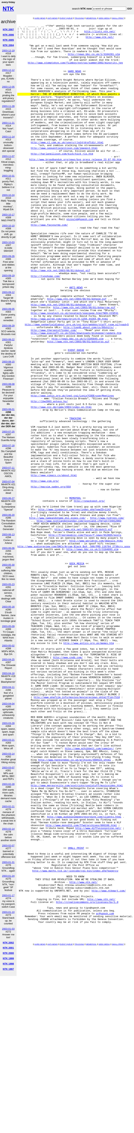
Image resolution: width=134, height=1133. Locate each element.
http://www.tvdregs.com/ (107, 617)
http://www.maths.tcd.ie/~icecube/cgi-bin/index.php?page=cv (75, 1041)
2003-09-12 (8, 292)
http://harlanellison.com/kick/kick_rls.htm (62, 180)
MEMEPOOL (91, 18)
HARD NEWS (40, 18)
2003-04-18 (8, 673)
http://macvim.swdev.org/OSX (51, 580)
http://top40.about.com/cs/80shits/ (88, 388)
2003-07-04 (8, 481)
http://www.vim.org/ (45, 573)
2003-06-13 (8, 534)
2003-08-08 (8, 384)
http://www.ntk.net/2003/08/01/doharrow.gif (84, 364)
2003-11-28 (8, 106)
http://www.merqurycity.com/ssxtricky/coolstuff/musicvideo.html (77, 938)
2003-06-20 (8, 514)
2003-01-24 (8, 875)
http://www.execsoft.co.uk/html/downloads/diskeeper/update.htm (76, 395)
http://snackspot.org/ (89, 597)
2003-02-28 (8, 784)
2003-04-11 (8, 687)
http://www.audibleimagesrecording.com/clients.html (84, 976)
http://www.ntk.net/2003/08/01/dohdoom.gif (61, 361)
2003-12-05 (8, 86)
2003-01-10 (8, 912)
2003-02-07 (8, 845)
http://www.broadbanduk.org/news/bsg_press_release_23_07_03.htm (75, 187)
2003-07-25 (8, 431)
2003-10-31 (8, 175)
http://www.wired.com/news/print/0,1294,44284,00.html (69, 378)
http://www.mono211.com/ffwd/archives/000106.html (81, 986)
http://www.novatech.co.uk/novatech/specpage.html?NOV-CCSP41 (74, 371)
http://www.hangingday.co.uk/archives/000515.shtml (74, 907)
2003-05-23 (8, 584)
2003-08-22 (8, 339)
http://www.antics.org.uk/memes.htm (88, 767)
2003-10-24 (8, 195)
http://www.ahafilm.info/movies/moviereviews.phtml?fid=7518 (77, 832)
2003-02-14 (8, 828)
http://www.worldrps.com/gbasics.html (96, 644)
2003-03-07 (8, 767)
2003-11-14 (8, 136)
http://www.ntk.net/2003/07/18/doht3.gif (83, 631)
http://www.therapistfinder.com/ (54, 392)
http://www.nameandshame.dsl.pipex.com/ (57, 617)
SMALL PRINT (118, 18)
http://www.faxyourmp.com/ (49, 265)
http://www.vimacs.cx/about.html (54, 566)
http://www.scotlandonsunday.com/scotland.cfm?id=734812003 (79, 621)
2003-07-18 (8, 445)
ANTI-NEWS (52, 18)
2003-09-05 (8, 308)
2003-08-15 (8, 361)
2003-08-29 (8, 325)
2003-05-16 (8, 606)
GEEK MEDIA (104, 18)
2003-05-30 (8, 564)
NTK (8, 9)
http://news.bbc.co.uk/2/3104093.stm (92, 655)
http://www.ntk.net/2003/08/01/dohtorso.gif (78, 405)
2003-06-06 (8, 548)
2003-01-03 (8, 928)
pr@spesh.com (105, 1092)
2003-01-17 (8, 895)
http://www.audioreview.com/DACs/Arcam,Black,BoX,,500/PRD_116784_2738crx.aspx (73, 651)
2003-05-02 (8, 645)
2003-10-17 (8, 214)
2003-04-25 (8, 659)
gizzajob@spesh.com (79, 259)
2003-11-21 (8, 122)
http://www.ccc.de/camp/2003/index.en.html (61, 484)
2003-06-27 (8, 498)
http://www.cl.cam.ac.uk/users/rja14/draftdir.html (67, 166)
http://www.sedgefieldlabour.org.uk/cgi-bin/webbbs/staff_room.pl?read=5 (77, 385)
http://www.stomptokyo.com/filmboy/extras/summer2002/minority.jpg (75, 71)
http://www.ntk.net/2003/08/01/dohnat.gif (60, 320)
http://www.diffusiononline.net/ (98, 989)
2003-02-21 (8, 806)
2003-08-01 (8, 409)
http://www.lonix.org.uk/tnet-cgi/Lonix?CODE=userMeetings (72, 470)
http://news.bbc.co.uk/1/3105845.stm (78, 402)
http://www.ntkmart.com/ (109, 1064)
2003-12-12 (8, 70)
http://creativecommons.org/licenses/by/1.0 (87, 1078)
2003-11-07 (8, 156)
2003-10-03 (8, 242)
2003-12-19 (8, 50)
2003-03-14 (8, 753)
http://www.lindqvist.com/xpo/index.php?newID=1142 (74, 607)
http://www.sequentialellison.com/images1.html (64, 173)
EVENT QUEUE (66, 18)
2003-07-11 (8, 467)
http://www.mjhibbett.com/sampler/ (89, 894)
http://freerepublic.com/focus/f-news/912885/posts (85, 638)
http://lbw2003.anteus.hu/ (49, 477)
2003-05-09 (8, 626)
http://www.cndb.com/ (68, 784)
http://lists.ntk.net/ (99, 33)
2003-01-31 (8, 862)
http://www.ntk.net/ (100, 40)
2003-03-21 (8, 739)
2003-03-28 (8, 723)
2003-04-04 (8, 703)
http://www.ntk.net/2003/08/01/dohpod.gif (76, 354)
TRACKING (79, 18)
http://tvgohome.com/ (45, 327)
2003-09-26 (8, 256)
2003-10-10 (8, 225)
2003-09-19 (8, 275)
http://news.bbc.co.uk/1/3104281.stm (94, 61)
